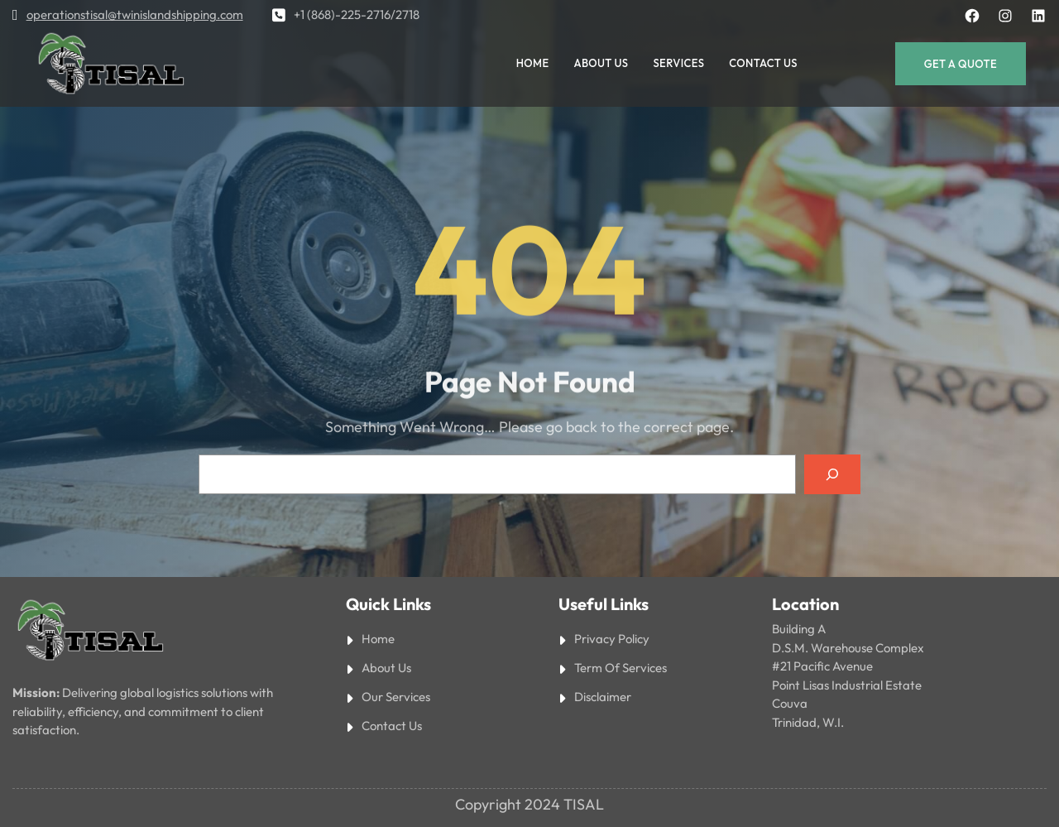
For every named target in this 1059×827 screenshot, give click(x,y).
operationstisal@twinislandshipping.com (134, 14)
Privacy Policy (611, 639)
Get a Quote (960, 63)
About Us (386, 668)
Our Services (396, 696)
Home (378, 639)
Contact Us (392, 725)
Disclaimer (602, 696)
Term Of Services (620, 668)
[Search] (832, 474)
